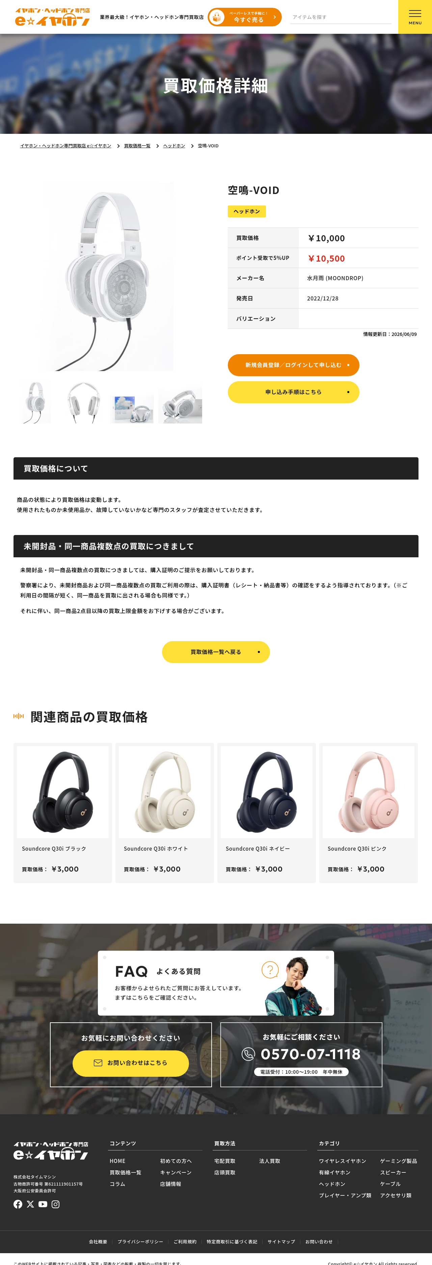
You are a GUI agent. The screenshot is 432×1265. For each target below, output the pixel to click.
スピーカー (393, 1172)
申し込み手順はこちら (293, 392)
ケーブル (390, 1183)
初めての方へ (176, 1160)
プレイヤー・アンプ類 (345, 1195)
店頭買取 (225, 1172)
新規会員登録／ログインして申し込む (293, 365)
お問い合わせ (319, 1241)
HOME (118, 1160)
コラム (118, 1183)
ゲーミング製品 (398, 1160)
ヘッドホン (332, 1183)
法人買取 (269, 1160)
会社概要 (98, 1241)
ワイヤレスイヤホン (343, 1160)
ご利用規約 (184, 1241)
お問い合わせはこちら (137, 1062)
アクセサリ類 (396, 1195)
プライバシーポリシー (140, 1241)
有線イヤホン (335, 1172)
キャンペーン (176, 1172)
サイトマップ (281, 1241)
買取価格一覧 (126, 1172)
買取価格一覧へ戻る (215, 652)
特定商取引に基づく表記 (232, 1241)
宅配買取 (225, 1160)
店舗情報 (171, 1183)
